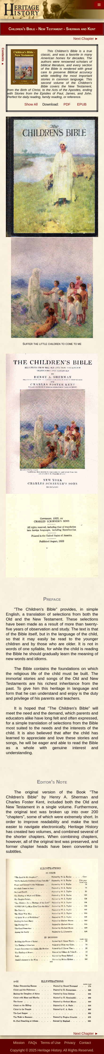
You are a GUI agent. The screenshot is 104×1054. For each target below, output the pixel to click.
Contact (85, 1043)
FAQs (32, 1043)
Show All (31, 104)
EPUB (82, 104)
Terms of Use (51, 1043)
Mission (19, 1043)
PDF (67, 104)
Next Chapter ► (85, 39)
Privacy (69, 1043)
